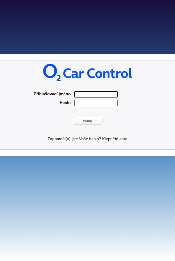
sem (123, 139)
